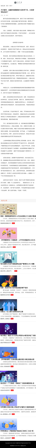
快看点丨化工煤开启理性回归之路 (11, 311)
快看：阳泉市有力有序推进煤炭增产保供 (14, 288)
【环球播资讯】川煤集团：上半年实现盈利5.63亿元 (17, 240)
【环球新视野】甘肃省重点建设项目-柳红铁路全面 (17, 359)
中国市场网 (18, 2)
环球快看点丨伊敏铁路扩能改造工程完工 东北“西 (16, 431)
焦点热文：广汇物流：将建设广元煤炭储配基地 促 (17, 383)
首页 (7, 5)
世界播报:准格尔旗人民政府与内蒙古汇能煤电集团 (17, 407)
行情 (10, 5)
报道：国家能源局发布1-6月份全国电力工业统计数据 (18, 216)
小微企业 (10, 194)
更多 (13, 223)
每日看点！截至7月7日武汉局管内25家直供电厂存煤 (18, 335)
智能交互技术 (15, 194)
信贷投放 (6, 194)
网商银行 (20, 194)
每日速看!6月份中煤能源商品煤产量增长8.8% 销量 (17, 264)
